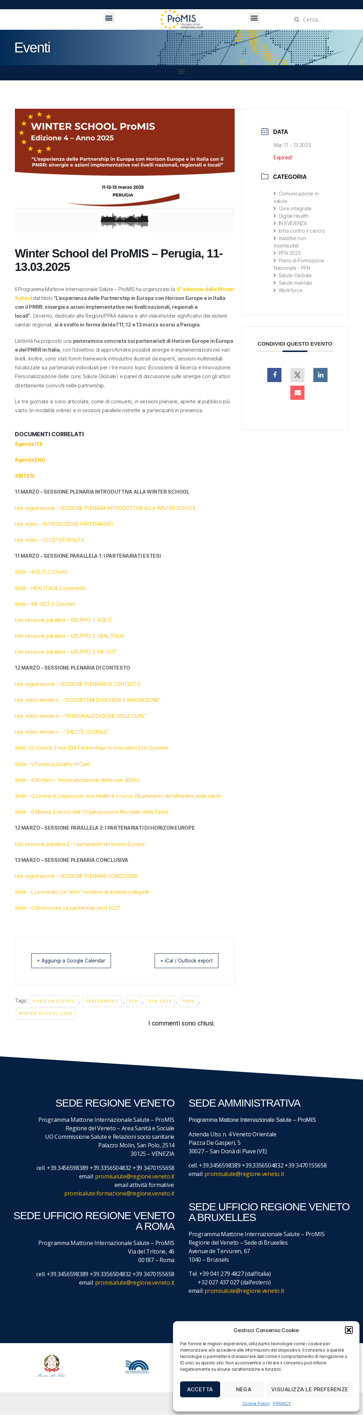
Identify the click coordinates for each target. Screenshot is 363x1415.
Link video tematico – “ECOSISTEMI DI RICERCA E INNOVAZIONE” (88, 700)
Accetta (200, 1389)
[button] (348, 1330)
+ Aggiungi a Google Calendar (77, 960)
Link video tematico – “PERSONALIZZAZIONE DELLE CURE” (80, 716)
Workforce (288, 290)
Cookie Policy (256, 1403)
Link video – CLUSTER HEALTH (49, 540)
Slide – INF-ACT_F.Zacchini (45, 604)
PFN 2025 (160, 1001)
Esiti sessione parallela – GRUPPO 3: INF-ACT (66, 652)
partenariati (102, 1001)
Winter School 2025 (46, 1013)
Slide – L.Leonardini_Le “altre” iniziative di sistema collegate (82, 892)
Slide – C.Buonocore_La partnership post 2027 (67, 908)
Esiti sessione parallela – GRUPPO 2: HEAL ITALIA (69, 636)
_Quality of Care (72, 764)
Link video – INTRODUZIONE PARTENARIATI (64, 524)
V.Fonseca (43, 764)
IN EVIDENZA (290, 223)
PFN (133, 1001)
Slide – (22, 748)
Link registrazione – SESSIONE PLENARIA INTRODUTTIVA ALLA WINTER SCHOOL (105, 508)
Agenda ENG (30, 460)
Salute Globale (293, 275)
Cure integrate (293, 208)
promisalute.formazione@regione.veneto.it (119, 1194)
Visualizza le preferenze (309, 1389)
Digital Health (291, 216)
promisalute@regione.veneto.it (134, 1177)
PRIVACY (281, 1403)
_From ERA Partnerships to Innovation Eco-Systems (110, 748)
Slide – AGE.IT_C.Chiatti (41, 572)
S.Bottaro (42, 780)
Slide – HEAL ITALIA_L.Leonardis (50, 588)
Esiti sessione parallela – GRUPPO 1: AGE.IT (63, 620)
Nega (244, 1389)
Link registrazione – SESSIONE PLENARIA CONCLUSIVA (76, 876)
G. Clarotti (41, 748)
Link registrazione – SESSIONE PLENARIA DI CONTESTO (78, 684)
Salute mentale (293, 283)
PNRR (188, 1001)
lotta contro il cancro (299, 231)
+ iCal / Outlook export (180, 960)
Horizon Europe (54, 1001)
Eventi (32, 47)
